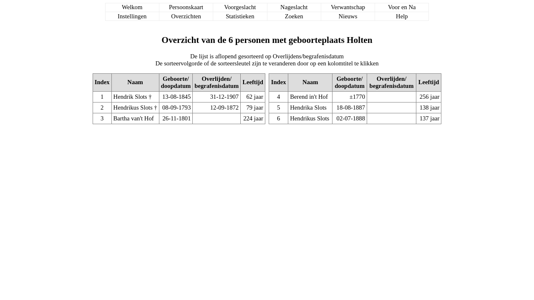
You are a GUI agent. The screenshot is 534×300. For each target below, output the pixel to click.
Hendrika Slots (308, 107)
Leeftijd (252, 82)
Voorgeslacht (240, 7)
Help (402, 16)
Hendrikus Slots (133, 107)
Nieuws (348, 16)
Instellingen (132, 16)
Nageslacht (293, 7)
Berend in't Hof (309, 96)
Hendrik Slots (130, 96)
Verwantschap (348, 7)
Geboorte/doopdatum (176, 82)
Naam (135, 82)
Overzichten (186, 16)
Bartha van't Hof (133, 118)
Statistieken (240, 16)
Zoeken (294, 16)
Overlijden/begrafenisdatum (216, 82)
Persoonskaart (186, 7)
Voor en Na (402, 7)
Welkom (132, 7)
